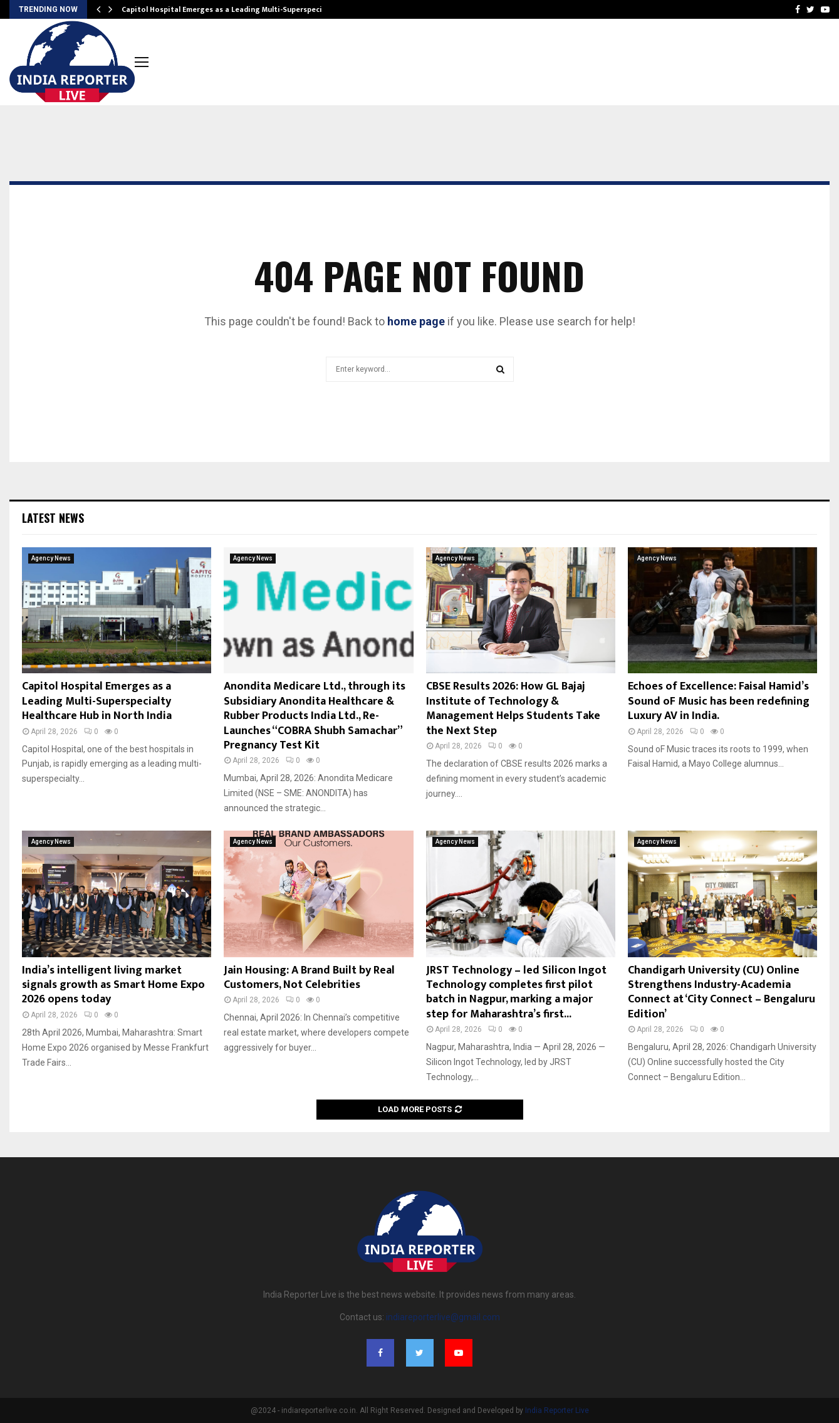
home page (416, 321)
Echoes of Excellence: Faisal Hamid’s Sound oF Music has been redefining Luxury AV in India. (719, 701)
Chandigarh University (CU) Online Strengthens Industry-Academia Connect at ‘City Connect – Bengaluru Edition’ (721, 992)
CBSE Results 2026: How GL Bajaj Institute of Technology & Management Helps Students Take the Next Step (513, 708)
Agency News (51, 558)
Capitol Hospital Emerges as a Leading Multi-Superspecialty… (232, 9)
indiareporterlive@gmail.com (443, 1317)
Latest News (53, 518)
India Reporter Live (557, 1410)
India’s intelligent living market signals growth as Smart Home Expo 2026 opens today (113, 985)
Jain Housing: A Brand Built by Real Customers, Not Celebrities (309, 977)
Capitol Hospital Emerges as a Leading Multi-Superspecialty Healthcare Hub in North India (97, 701)
